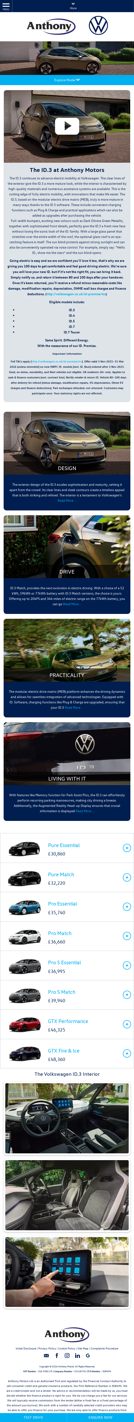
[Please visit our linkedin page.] (77, 1357)
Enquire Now (100, 1417)
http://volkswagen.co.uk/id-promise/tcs (76, 294)
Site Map (83, 1348)
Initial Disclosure (26, 1348)
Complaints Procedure (104, 1348)
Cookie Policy (66, 1348)
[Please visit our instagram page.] (67, 1357)
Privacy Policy (47, 1348)
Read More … (67, 500)
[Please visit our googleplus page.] (88, 1357)
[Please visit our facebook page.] (56, 1357)
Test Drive (33, 1417)
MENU (6, 6)
